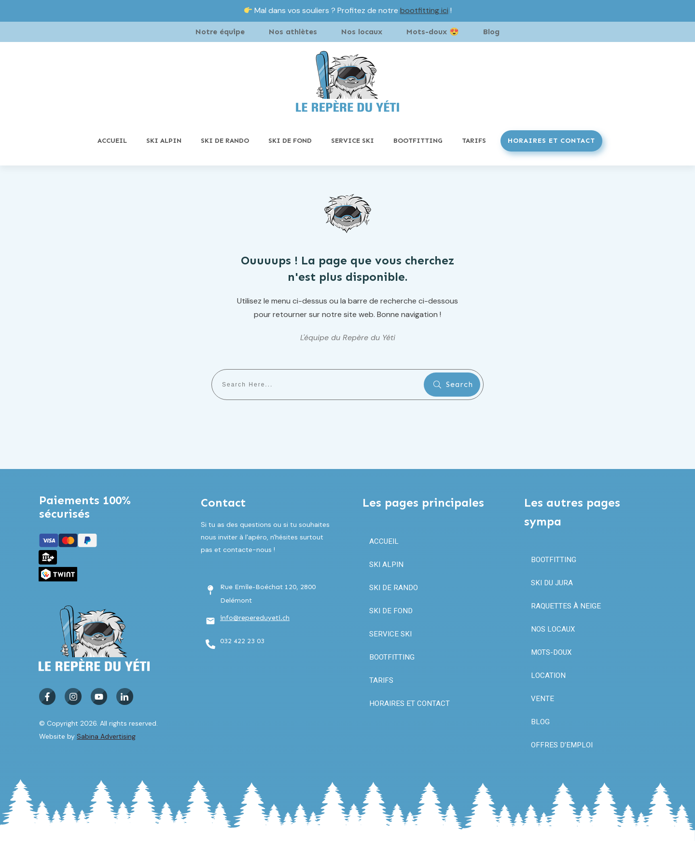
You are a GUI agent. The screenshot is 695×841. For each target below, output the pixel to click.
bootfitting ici (424, 10)
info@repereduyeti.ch (255, 618)
